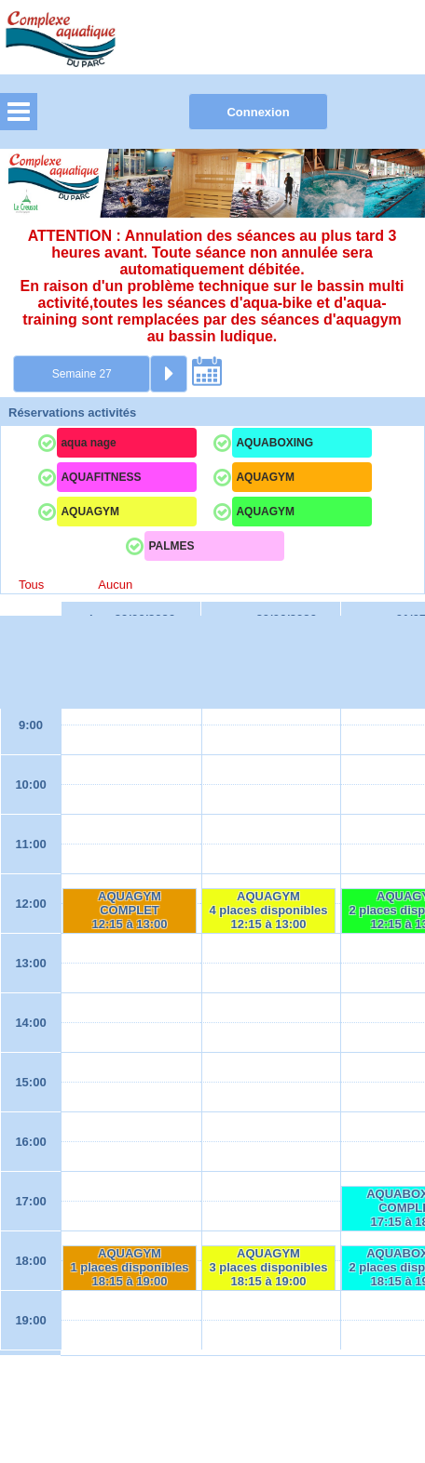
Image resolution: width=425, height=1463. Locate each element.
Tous (31, 585)
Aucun (115, 585)
